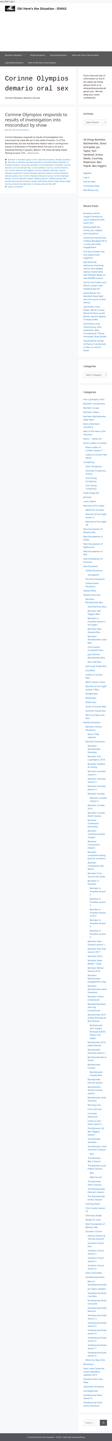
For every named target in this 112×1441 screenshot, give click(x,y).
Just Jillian (90, 670)
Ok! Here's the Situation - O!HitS (41, 8)
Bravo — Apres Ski (92, 438)
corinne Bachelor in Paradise (51, 165)
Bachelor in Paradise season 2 (98, 891)
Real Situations (90, 566)
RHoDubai (88, 1364)
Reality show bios (92, 594)
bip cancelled (32, 165)
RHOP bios (91, 702)
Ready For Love (93, 1219)
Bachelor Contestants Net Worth (96, 865)
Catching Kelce (93, 1203)
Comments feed (91, 185)
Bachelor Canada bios (94, 403)
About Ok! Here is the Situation (85, 55)
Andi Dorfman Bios (97, 606)
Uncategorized (90, 1390)
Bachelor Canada (96, 793)
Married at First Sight (93, 505)
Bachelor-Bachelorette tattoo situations (97, 989)
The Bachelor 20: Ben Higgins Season (96, 1131)
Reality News (89, 590)
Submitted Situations (14, 62)
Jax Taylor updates (97, 1288)
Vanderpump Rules (95, 1277)
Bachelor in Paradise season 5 (98, 923)
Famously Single (94, 1215)
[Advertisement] (56, 32)
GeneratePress (78, 1437)
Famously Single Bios (96, 666)
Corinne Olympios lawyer (22, 178)
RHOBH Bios (92, 693)
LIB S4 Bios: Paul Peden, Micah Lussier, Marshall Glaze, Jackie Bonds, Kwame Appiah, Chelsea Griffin (94, 313)
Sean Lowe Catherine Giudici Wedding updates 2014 (93, 1371)
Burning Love (94, 1104)
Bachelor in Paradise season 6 (98, 933)
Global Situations (37, 55)
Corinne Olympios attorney (46, 170)
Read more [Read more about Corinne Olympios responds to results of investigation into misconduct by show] (33, 153)
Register (87, 173)
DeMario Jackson (41, 178)
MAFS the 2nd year (95, 509)
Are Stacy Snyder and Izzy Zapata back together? (93, 254)
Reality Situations (63, 159)
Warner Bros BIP (49, 184)
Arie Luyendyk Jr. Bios (94, 399)
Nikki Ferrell (96, 1177)
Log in (86, 177)
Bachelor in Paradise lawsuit (46, 162)
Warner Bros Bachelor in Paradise (27, 184)
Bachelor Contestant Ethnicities (93, 823)
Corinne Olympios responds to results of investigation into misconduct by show (36, 120)
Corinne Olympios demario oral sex (38, 176)
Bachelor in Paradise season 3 (98, 902)
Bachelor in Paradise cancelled (21, 162)
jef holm (87, 497)
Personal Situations (58, 55)
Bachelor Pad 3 (95, 956)
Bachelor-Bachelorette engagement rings (97, 978)
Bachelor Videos (91, 412)
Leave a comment (15, 187)
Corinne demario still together (21, 170)
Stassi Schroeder (94, 1272)
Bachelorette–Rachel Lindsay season (95, 1090)
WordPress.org (90, 190)
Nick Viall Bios (94, 661)
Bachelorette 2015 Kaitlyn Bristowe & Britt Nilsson (97, 1017)
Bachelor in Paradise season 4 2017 (23, 159)
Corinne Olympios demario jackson (37, 173)
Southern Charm (94, 1231)
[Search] (103, 1423)
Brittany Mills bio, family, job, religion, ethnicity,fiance (93, 230)
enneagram (93, 574)
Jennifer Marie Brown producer (18, 181)
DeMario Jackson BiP (57, 178)
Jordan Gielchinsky (39, 181)
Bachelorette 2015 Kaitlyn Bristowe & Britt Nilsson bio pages (98, 1031)
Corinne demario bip (22, 168)
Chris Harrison (95, 1109)
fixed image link (91, 492)
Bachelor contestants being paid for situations (97, 855)
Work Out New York (95, 1359)
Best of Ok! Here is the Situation (42, 62)
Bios (92, 1153)
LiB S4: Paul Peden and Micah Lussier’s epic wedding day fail (94, 285)
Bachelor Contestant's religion (94, 844)
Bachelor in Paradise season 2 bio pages (97, 621)
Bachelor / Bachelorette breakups (94, 749)
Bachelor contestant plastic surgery (96, 834)
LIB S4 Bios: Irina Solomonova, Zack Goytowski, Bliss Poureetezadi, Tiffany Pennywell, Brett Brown (95, 330)
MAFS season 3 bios (95, 682)
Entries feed (89, 181)
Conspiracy (88, 462)
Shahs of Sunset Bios (96, 706)
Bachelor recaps (91, 407)
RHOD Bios (91, 698)
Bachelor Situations (16, 55)
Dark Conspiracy (94, 466)
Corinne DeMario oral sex (42, 168)
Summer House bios (96, 710)
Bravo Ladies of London (95, 443)
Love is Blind (89, 501)
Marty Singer (53, 181)
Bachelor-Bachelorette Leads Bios (97, 639)
